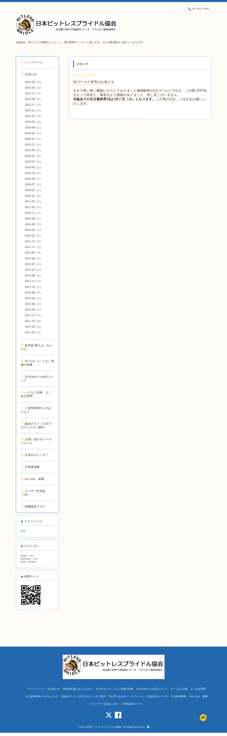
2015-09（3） (34, 252)
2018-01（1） (34, 195)
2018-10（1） (34, 173)
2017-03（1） (34, 207)
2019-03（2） (34, 161)
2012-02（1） (34, 309)
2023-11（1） (33, 93)
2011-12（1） (33, 315)
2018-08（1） (34, 178)
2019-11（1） (33, 144)
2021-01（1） (34, 116)
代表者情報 (30, 467)
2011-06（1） (33, 326)
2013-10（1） (34, 286)
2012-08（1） (34, 303)
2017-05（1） (34, 201)
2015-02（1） (34, 269)
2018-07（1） (34, 184)
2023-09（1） (34, 99)
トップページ (32, 62)
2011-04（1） (33, 332)
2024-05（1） (34, 87)
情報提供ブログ (33, 506)
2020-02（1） (34, 133)
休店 (23, 531)
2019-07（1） (34, 156)
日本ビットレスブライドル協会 (103, 726)
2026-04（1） (34, 82)
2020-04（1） (34, 127)
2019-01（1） (34, 167)
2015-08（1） (34, 258)
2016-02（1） (34, 235)
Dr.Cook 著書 (32, 479)
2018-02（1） (34, 190)
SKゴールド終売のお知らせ (93, 82)
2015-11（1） (33, 247)
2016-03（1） (34, 230)
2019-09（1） (34, 150)
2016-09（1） (34, 218)
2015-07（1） (34, 264)
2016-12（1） (34, 212)
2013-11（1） (33, 281)
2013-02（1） (34, 298)
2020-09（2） (34, 121)
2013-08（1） (34, 292)
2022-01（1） (34, 110)
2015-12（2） (34, 241)
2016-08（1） (34, 224)
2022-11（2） (33, 104)
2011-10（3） (33, 321)
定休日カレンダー (35, 455)
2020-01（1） (34, 138)
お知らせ (29, 74)
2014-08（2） (34, 275)
